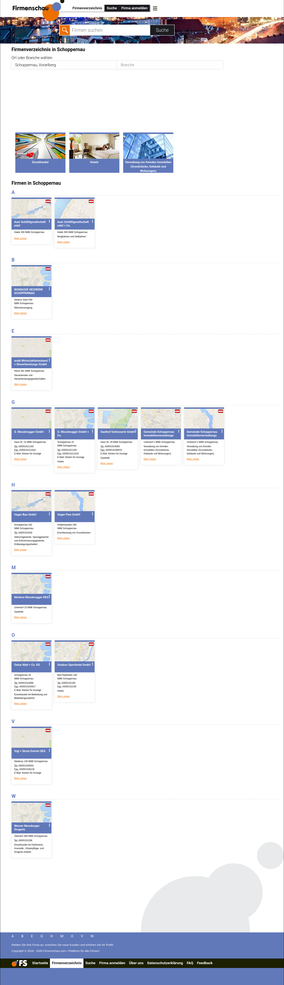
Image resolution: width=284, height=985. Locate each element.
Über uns (136, 963)
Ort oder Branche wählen (32, 57)
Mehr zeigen (20, 238)
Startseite (40, 963)
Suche (112, 8)
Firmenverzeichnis (87, 8)
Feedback (204, 963)
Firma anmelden (134, 8)
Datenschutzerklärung (165, 963)
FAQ (190, 963)
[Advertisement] (125, 102)
